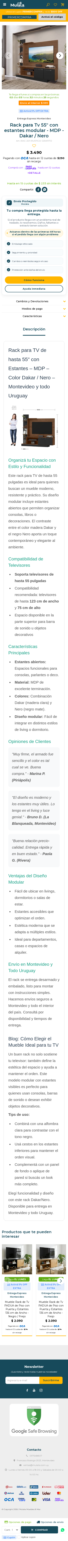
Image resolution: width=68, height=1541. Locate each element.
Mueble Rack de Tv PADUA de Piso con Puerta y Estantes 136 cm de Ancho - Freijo (51, 1309)
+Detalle (34, 172)
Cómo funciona (34, 280)
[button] (59, 55)
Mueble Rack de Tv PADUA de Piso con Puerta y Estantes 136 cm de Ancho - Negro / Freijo (17, 1309)
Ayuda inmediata (34, 288)
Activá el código (52, 16)
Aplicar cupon (28, 1537)
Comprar (41, 1529)
